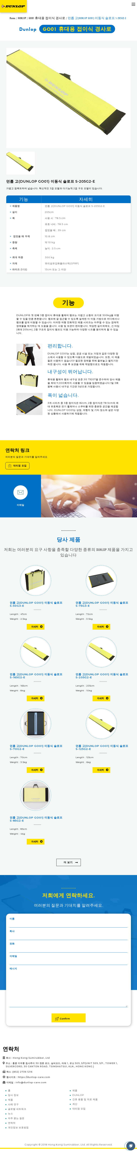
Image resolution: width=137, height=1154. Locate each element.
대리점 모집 (17, 465)
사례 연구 (13, 1104)
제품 (10, 1099)
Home (12, 18)
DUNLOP (22, 18)
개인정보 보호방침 (18, 1127)
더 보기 (68, 862)
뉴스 (10, 1113)
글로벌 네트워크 (17, 1108)
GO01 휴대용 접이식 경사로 (47, 18)
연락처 (12, 1122)
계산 (74, 1104)
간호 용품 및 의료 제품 (85, 1099)
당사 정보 (13, 1095)
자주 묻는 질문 (16, 1118)
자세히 (34, 626)
